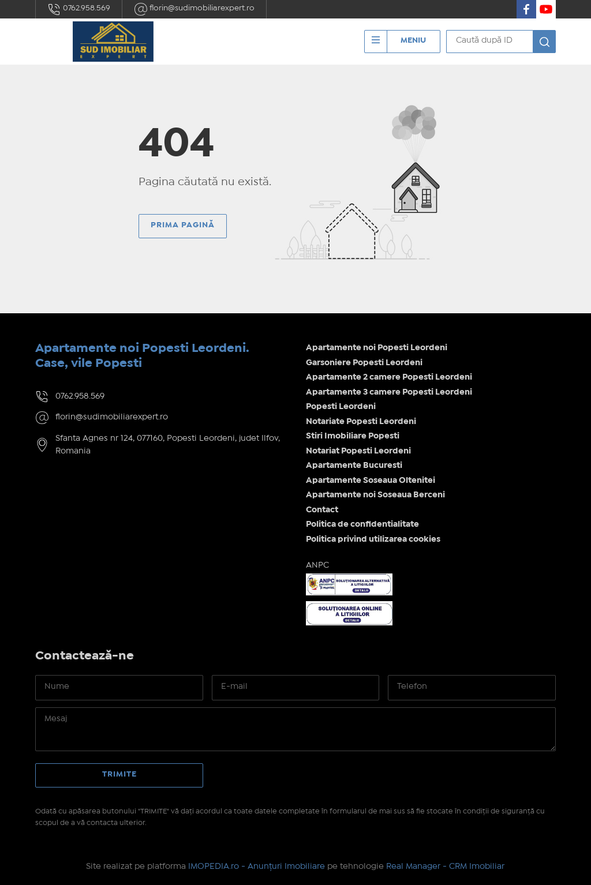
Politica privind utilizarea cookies (373, 539)
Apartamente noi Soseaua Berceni (375, 495)
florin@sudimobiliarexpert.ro (194, 9)
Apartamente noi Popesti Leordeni (376, 347)
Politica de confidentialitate (362, 524)
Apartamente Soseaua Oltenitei (370, 480)
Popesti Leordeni (341, 406)
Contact (322, 510)
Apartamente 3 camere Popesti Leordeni (389, 392)
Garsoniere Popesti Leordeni (364, 362)
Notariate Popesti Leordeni (361, 421)
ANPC (317, 565)
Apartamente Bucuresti (354, 465)
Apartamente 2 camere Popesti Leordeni (389, 377)
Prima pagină (183, 225)
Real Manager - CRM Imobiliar (445, 866)
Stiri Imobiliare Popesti (352, 436)
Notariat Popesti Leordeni (358, 451)
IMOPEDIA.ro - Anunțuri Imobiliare (256, 866)
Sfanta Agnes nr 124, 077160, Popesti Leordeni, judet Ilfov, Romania (167, 445)
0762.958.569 (78, 9)
